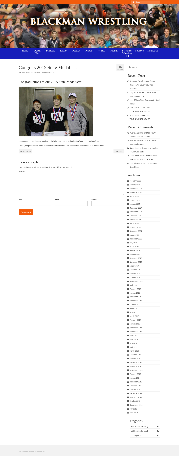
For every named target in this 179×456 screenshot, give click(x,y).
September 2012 (136, 405)
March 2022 (134, 223)
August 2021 (134, 235)
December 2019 (136, 258)
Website (94, 199)
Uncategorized (46, 72)
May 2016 (133, 343)
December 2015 (136, 363)
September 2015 (136, 370)
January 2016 (135, 359)
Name (21, 199)
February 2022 (135, 227)
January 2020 (135, 254)
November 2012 (136, 397)
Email (57, 199)
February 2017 (135, 320)
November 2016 (136, 332)
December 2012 (136, 393)
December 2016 (136, 328)
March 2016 (134, 351)
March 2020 (134, 247)
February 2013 (135, 386)
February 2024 (135, 216)
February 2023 (135, 220)
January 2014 (135, 378)
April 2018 (133, 285)
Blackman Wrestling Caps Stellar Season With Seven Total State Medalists (142, 85)
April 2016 (133, 347)
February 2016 (135, 355)
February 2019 (135, 270)
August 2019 (134, 266)
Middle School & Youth (139, 431)
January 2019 (135, 274)
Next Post (119, 151)
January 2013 (135, 390)
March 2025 (134, 196)
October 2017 (135, 305)
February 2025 (135, 200)
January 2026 (135, 185)
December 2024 (136, 208)
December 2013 (136, 382)
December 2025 (136, 189)
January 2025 (135, 204)
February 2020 (135, 250)
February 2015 (135, 374)
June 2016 (134, 339)
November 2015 (136, 366)
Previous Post (25, 151)
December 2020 (136, 239)
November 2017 (136, 301)
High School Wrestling (34, 72)
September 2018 (136, 281)
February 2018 (135, 289)
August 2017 (134, 308)
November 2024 (136, 212)
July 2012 (133, 409)
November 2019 (136, 262)
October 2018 (135, 277)
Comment (22, 171)
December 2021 (136, 231)
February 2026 (135, 181)
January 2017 (135, 324)
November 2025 (136, 192)
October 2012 (135, 401)
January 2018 (135, 293)
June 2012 (134, 413)
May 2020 (133, 243)
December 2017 (136, 297)
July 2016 (133, 335)
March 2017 (134, 316)
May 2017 (133, 312)
